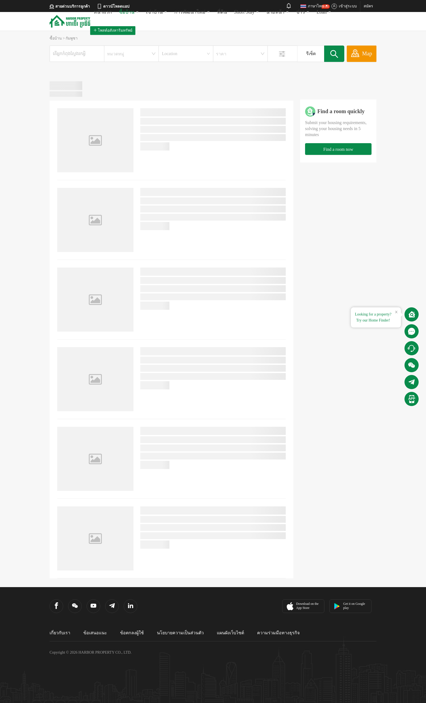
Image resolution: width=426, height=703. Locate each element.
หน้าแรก (103, 12)
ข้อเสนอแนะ (95, 632)
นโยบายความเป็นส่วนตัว (180, 632)
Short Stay (246, 12)
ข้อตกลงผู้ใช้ (132, 632)
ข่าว (302, 12)
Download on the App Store (302, 606)
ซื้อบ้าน (129, 12)
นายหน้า (277, 12)
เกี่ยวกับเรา (60, 632)
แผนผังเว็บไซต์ (230, 632)
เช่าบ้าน (156, 12)
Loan (324, 9)
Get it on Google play (349, 606)
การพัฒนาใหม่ (192, 12)
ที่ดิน (222, 12)
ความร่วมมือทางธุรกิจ (278, 632)
